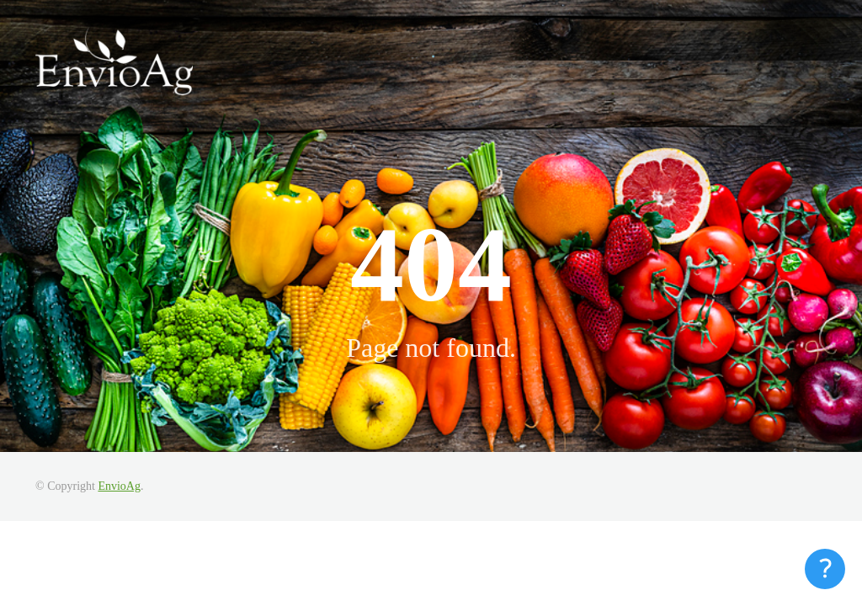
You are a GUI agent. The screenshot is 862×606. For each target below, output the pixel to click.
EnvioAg (119, 486)
